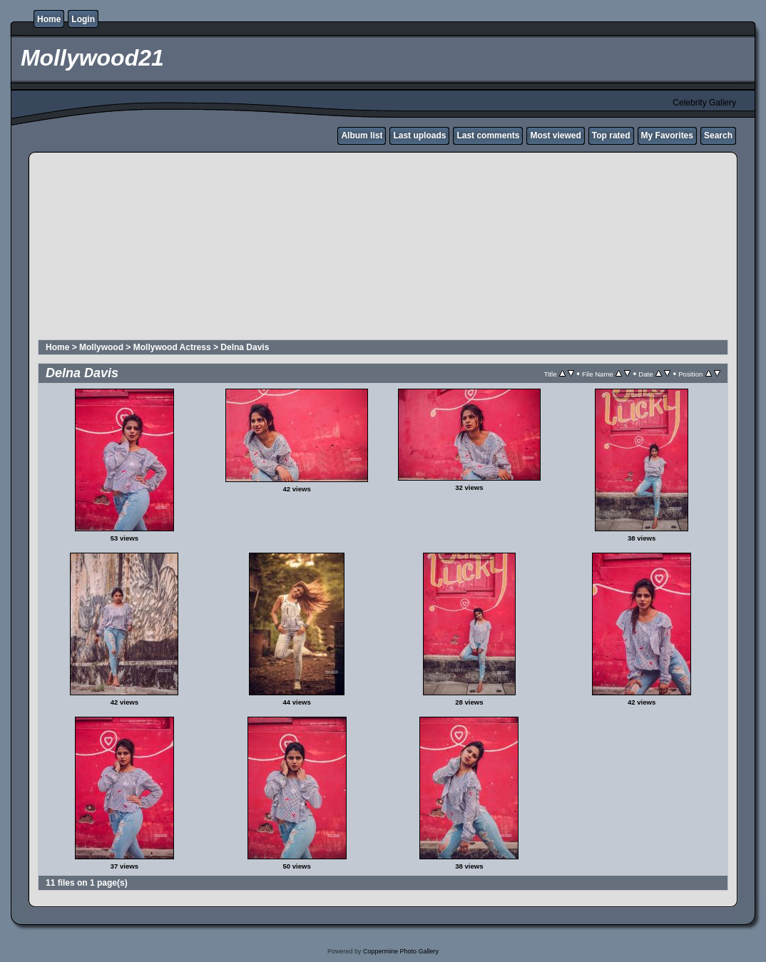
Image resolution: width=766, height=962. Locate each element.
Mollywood (101, 347)
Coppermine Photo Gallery (401, 951)
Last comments (487, 135)
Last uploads (419, 135)
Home (49, 19)
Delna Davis (244, 347)
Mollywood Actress (172, 347)
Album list (361, 135)
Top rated (611, 135)
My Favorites (667, 135)
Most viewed (555, 135)
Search (718, 135)
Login (83, 19)
